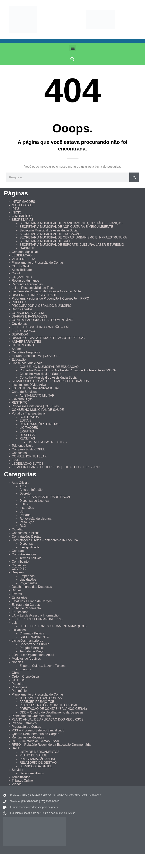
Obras (16, 672)
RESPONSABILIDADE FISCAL (49, 497)
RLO (23, 525)
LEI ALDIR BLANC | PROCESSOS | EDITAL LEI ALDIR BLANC (56, 467)
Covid (16, 273)
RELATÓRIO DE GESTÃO (38, 762)
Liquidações (28, 579)
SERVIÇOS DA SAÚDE (36, 766)
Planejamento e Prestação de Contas (38, 262)
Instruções (27, 507)
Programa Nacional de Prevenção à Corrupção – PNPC (50, 298)
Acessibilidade (22, 269)
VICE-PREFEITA (23, 259)
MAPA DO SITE (23, 205)
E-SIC (16, 460)
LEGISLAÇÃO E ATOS (27, 463)
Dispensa (26, 543)
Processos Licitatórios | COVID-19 (35, 406)
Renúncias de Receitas (28, 737)
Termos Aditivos (30, 558)
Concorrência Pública (34, 644)
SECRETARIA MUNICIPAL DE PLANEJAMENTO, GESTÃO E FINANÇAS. (71, 223)
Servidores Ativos (32, 773)
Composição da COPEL (28, 449)
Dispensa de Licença (34, 500)
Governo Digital (22, 399)
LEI (22, 511)
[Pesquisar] (134, 177)
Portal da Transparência (28, 413)
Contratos (18, 550)
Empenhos (27, 576)
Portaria (25, 515)
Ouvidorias (19, 323)
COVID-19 (19, 568)
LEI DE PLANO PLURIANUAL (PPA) (37, 619)
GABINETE (27, 248)
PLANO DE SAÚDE (33, 755)
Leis (14, 622)
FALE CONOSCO (24, 331)
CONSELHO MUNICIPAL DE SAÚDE (38, 409)
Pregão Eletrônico (32, 647)
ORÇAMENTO (22, 277)
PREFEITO (19, 302)
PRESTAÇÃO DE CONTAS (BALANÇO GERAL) (53, 708)
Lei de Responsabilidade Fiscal (33, 287)
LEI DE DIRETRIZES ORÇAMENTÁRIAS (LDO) (53, 626)
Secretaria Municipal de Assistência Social (49, 230)
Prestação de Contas (26, 726)
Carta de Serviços (24, 391)
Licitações (19, 630)
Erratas (17, 594)
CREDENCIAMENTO (34, 637)
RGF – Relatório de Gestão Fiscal (35, 741)
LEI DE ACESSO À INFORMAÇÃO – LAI (40, 327)
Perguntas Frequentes (27, 284)
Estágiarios (19, 597)
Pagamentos (28, 583)
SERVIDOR (20, 334)
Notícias (17, 662)
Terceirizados (21, 777)
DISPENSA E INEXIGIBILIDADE (34, 295)
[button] (72, 48)
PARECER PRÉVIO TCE (37, 701)
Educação (19, 359)
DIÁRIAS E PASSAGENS (29, 316)
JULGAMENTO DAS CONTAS (41, 698)
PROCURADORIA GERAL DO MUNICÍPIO (41, 305)
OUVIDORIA (20, 266)
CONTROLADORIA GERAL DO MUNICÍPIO (42, 320)
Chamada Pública (32, 633)
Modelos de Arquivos (26, 658)
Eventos (25, 669)
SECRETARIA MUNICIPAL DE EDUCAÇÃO (50, 234)
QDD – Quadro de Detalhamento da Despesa (51, 712)
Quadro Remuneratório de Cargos (35, 734)
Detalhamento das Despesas (32, 586)
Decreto (25, 493)
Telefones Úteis (22, 445)
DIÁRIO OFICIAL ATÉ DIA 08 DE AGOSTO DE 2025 (48, 338)
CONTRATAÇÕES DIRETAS (39, 424)
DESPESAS (28, 435)
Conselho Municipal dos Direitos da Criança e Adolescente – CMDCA (68, 370)
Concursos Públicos (25, 533)
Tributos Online (22, 780)
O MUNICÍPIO (22, 216)
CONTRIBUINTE (23, 345)
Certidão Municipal (25, 252)
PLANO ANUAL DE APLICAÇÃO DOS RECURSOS (48, 719)
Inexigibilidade (29, 547)
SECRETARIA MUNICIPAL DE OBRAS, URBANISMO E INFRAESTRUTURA (73, 237)
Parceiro (17, 683)
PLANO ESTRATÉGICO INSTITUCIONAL (49, 705)
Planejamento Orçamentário (31, 716)
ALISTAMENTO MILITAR (37, 395)
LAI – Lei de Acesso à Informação (35, 615)
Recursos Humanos (25, 280)
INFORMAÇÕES (23, 201)
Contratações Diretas (26, 536)
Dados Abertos (22, 309)
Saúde (16, 348)
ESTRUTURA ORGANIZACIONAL (35, 388)
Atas (23, 486)
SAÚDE (17, 748)
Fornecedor (20, 612)
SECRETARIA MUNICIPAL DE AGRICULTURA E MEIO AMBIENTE (66, 226)
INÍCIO (16, 212)
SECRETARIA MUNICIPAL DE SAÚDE (47, 241)
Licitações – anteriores (27, 640)
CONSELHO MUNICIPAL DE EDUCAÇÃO (49, 366)
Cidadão (17, 529)
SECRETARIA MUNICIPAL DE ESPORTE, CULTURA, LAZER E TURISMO (72, 244)
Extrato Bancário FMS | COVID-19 (35, 356)
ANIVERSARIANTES (26, 341)
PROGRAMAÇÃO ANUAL (38, 759)
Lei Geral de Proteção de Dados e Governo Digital (47, 291)
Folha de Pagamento (26, 608)
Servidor (17, 769)
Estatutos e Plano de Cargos (32, 601)
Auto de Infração (31, 489)
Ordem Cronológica (25, 676)
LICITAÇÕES (29, 427)
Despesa (18, 572)
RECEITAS (27, 438)
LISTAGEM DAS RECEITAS (47, 442)
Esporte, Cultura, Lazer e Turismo (43, 665)
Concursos (19, 453)
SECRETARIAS (23, 219)
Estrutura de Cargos (26, 604)
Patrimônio (19, 690)
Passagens (19, 687)
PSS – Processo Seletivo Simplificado (38, 730)
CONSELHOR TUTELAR (29, 456)
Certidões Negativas (26, 352)
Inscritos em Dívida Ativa (29, 384)
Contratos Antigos (24, 554)
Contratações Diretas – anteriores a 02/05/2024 (45, 540)
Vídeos (17, 784)
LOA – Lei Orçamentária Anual (33, 655)
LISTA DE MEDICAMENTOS (39, 751)
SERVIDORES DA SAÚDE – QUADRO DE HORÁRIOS (50, 381)
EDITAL (25, 504)
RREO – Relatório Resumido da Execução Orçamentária (51, 744)
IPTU (15, 208)
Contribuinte (20, 561)
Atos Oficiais (20, 482)
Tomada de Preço (32, 651)
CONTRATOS (29, 417)
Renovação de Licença (35, 518)
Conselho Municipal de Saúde (40, 373)
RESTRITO (20, 402)
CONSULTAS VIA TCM (28, 313)
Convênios (19, 565)
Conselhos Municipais (27, 363)
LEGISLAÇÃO (22, 255)
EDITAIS (26, 420)
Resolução (27, 522)
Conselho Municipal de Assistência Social (48, 377)
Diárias (17, 590)
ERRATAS (27, 431)
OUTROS (18, 680)
